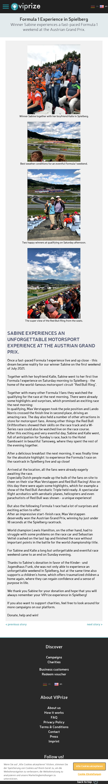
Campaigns (54, 657)
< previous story (16, 624)
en (106, 6)
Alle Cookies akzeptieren (89, 766)
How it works (54, 712)
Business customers (54, 669)
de (97, 6)
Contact (54, 731)
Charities (54, 662)
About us (54, 707)
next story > (95, 624)
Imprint (54, 741)
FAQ (54, 717)
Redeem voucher (54, 674)
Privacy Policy (54, 722)
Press (54, 736)
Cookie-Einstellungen (89, 774)
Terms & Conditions (54, 727)
